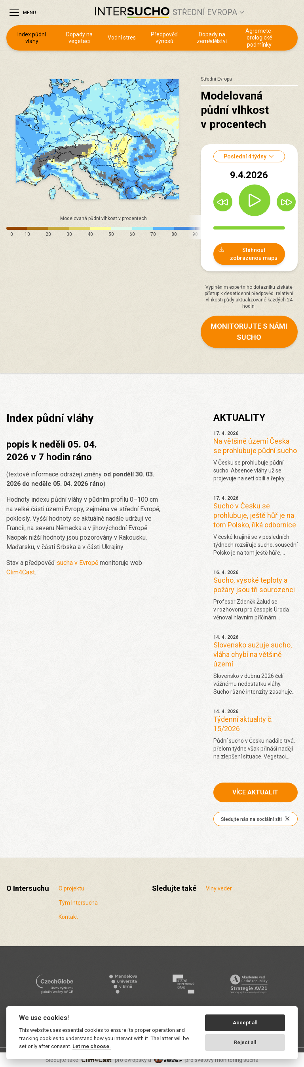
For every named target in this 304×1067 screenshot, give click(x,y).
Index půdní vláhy (31, 38)
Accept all (245, 1023)
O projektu (71, 888)
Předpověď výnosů (164, 38)
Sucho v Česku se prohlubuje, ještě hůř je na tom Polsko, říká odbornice (254, 515)
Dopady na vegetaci (79, 38)
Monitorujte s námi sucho (249, 331)
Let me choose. (91, 1046)
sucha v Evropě (77, 562)
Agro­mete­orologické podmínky (259, 38)
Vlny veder (219, 888)
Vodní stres (122, 37)
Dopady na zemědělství (212, 38)
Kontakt (68, 917)
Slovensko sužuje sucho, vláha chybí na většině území (252, 654)
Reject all (245, 1042)
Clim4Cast (20, 572)
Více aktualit (255, 792)
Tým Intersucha (78, 903)
